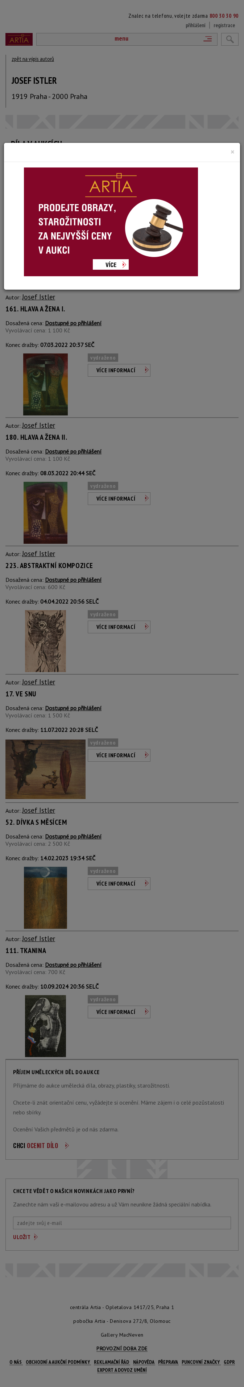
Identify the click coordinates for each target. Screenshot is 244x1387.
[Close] (233, 152)
